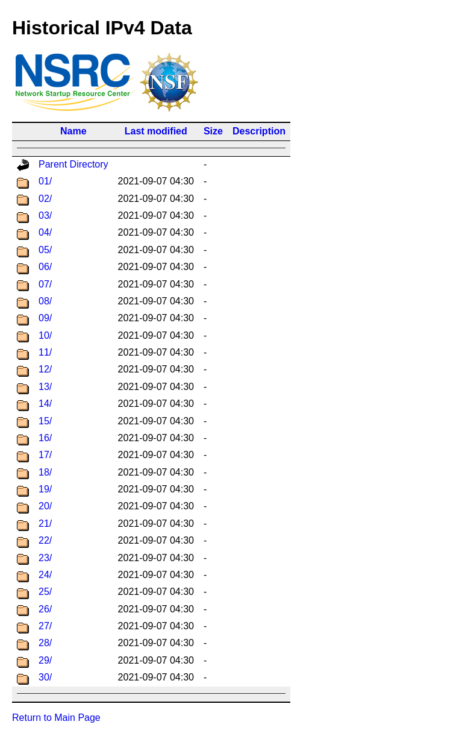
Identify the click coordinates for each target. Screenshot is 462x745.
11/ (45, 352)
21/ (45, 523)
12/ (45, 369)
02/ (45, 198)
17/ (45, 455)
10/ (45, 335)
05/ (45, 250)
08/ (45, 301)
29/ (45, 660)
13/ (45, 387)
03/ (45, 215)
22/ (45, 540)
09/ (45, 318)
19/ (45, 489)
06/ (45, 267)
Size (213, 131)
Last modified (156, 131)
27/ (45, 626)
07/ (45, 284)
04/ (45, 232)
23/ (45, 558)
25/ (45, 591)
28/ (45, 643)
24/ (45, 575)
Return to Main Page (56, 717)
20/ (45, 506)
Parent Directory (73, 164)
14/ (45, 403)
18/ (45, 472)
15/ (45, 421)
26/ (45, 609)
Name (73, 131)
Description (259, 131)
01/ (45, 181)
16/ (45, 438)
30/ (45, 677)
